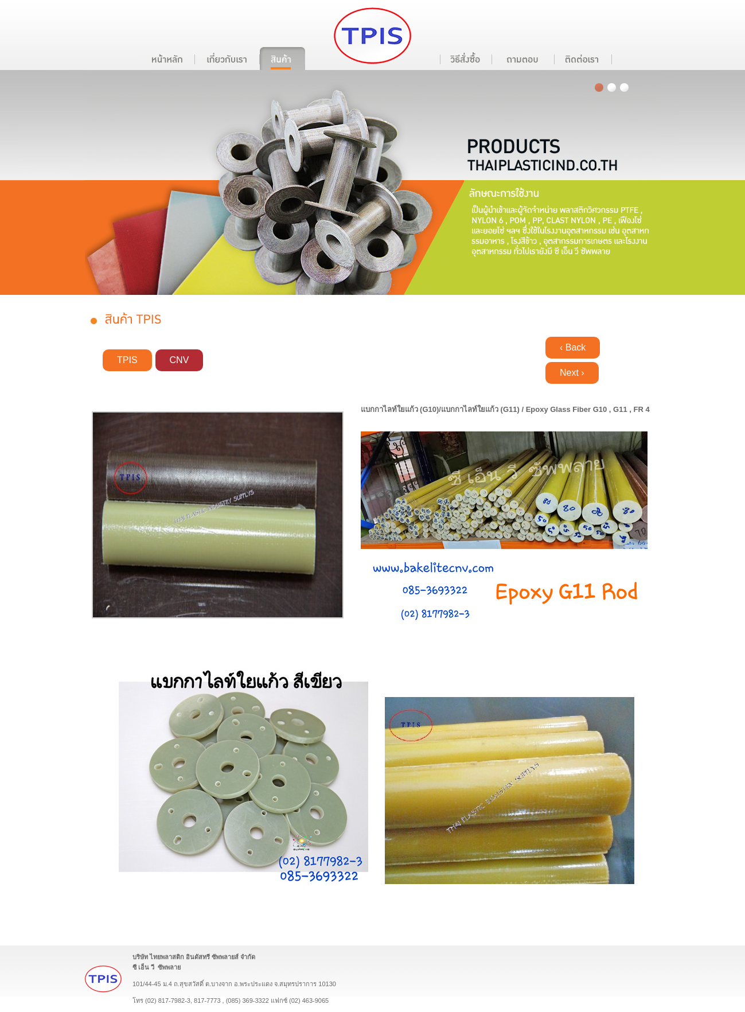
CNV (179, 360)
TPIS (127, 360)
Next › (572, 372)
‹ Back (573, 347)
